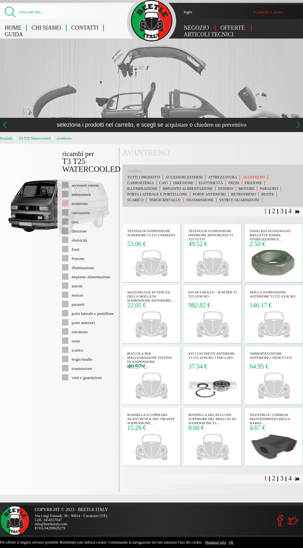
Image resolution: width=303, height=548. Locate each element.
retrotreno (80, 331)
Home (13, 28)
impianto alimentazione (91, 276)
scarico (77, 350)
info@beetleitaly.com (51, 524)
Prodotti (6, 138)
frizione (78, 258)
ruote (76, 341)
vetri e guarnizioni (87, 377)
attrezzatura (81, 194)
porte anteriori (83, 322)
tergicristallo (82, 359)
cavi (75, 222)
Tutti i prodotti (143, 177)
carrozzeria (81, 212)
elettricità (79, 240)
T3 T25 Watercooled (34, 138)
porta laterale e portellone (93, 313)
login (188, 11)
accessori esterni (85, 185)
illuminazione (83, 267)
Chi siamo (46, 28)
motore (77, 295)
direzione (79, 231)
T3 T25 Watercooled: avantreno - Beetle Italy (151, 20)
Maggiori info (215, 542)
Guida (14, 34)
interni (77, 286)
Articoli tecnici (209, 34)
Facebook (280, 521)
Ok (231, 542)
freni (76, 249)
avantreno (64, 138)
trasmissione (82, 368)
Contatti (85, 28)
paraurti (78, 304)
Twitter (292, 520)
